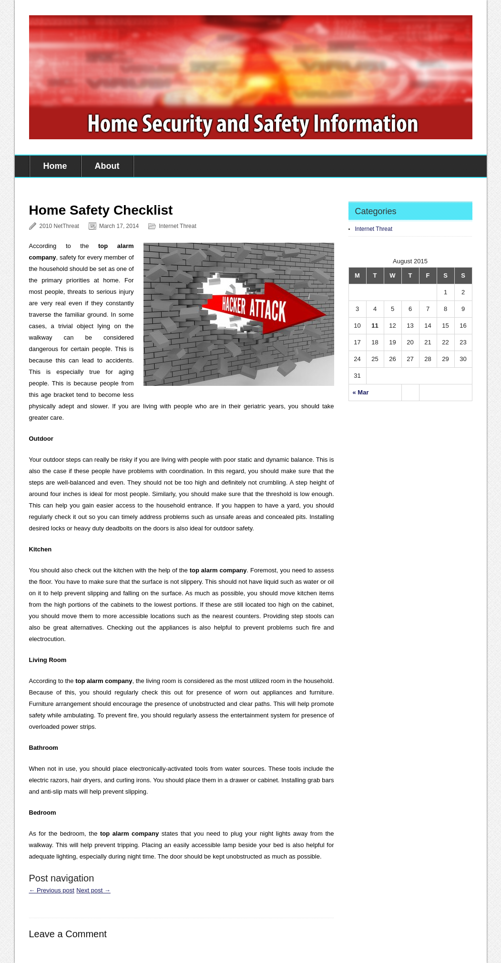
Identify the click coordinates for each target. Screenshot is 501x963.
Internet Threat (177, 226)
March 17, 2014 (119, 226)
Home (55, 166)
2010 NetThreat (59, 226)
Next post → (93, 890)
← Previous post (51, 890)
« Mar (361, 392)
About (107, 166)
